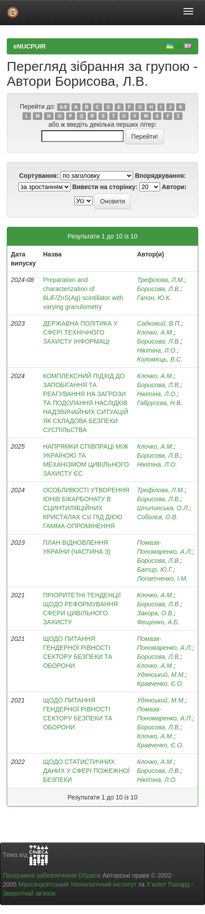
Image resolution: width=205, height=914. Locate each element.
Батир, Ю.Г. (155, 569)
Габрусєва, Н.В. (160, 402)
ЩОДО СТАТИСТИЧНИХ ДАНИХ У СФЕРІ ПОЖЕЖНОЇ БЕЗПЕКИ (86, 770)
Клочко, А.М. (155, 332)
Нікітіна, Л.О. (157, 350)
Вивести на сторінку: (105, 186)
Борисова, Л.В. (159, 288)
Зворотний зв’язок (29, 893)
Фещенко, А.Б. (158, 622)
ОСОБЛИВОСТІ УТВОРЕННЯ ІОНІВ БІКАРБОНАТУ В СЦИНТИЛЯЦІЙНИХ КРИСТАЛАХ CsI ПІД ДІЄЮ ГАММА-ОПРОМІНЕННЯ (86, 508)
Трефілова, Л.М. (161, 279)
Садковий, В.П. (159, 323)
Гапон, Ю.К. (154, 297)
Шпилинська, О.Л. (163, 508)
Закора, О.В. (155, 613)
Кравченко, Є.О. (160, 683)
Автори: (174, 186)
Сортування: (38, 175)
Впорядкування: (160, 175)
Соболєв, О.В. (157, 517)
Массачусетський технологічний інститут (77, 884)
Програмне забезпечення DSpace (52, 875)
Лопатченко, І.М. (162, 578)
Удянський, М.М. (161, 674)
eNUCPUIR (29, 46)
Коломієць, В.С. (160, 359)
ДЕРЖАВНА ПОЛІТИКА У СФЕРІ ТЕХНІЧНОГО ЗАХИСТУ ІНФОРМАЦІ (80, 332)
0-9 (63, 107)
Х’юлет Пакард (168, 884)
